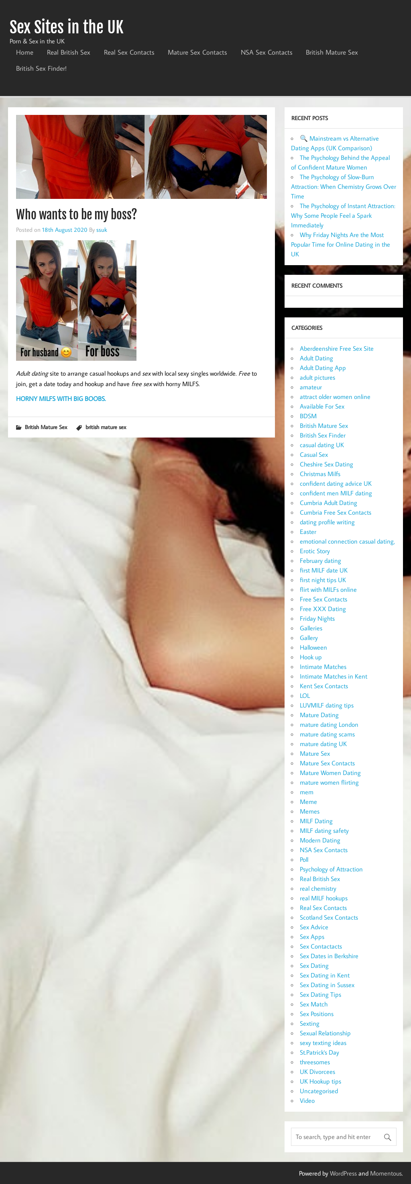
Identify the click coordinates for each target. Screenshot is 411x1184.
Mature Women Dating (330, 773)
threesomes (315, 1062)
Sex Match (314, 1004)
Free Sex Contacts (323, 599)
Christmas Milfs (320, 474)
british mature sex (105, 427)
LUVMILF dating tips (327, 705)
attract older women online (335, 397)
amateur (311, 387)
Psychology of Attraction (331, 869)
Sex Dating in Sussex (327, 985)
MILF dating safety (324, 830)
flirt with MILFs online (328, 589)
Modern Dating (320, 840)
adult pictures (317, 377)
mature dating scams (327, 734)
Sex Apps (312, 936)
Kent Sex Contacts (324, 686)
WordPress (343, 1173)
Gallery (309, 638)
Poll (304, 859)
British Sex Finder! (41, 68)
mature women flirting (329, 782)
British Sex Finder (323, 435)
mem (306, 792)
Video (307, 1100)
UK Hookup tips (320, 1081)
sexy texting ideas (323, 1043)
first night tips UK (323, 580)
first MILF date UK (324, 570)
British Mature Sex (332, 52)
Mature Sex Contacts (197, 52)
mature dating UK (323, 744)
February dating (320, 560)
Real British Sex (68, 52)
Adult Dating (316, 358)
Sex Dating (314, 965)
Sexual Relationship (325, 1033)
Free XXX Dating (323, 609)
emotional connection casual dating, (347, 541)
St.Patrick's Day (319, 1052)
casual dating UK (322, 445)
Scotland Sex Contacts (329, 917)
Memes (309, 811)
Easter (308, 532)
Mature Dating (319, 715)
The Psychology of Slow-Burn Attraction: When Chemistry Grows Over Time (343, 186)
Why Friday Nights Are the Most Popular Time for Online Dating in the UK (340, 244)
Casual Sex (314, 454)
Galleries (311, 628)
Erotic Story (315, 551)
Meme (308, 802)
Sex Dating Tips (320, 994)
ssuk (101, 229)
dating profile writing (327, 522)
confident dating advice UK (336, 483)
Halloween (313, 647)
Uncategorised (319, 1091)
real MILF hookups (324, 898)
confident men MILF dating (336, 493)
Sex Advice (314, 927)
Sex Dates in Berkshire (329, 956)
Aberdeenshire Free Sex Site (337, 348)
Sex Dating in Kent (325, 975)
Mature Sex (315, 753)
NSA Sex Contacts (267, 52)
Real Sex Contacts (129, 52)
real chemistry (318, 888)
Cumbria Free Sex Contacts (335, 512)
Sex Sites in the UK (67, 27)
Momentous (386, 1173)
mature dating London (329, 724)
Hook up (311, 657)
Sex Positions (317, 1014)
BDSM (308, 416)
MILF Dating (316, 821)
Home (24, 52)
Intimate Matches (323, 667)
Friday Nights (317, 618)
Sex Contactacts (321, 946)
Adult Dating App (323, 368)
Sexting (309, 1023)
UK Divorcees (317, 1071)
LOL (305, 695)
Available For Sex (322, 406)
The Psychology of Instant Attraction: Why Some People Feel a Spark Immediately (343, 215)
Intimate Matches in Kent (333, 676)
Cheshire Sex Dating (326, 464)
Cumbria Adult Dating (328, 503)
